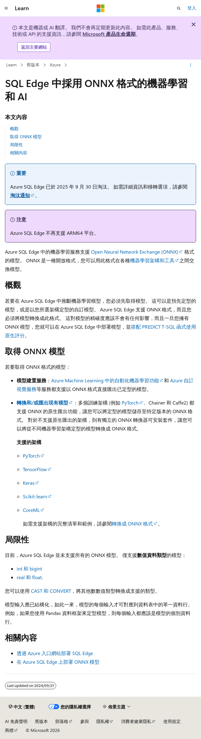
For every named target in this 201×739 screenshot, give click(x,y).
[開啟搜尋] (179, 8)
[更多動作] (190, 65)
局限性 (16, 144)
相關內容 (18, 153)
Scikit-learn (35, 496)
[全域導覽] (6, 8)
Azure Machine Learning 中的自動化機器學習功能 (105, 380)
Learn (11, 65)
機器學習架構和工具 (152, 260)
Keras (29, 483)
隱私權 (102, 721)
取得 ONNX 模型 (26, 136)
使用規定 (172, 721)
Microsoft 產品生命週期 (109, 34)
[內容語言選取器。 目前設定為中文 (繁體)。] (22, 707)
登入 (191, 8)
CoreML (31, 510)
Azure (55, 65)
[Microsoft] (101, 8)
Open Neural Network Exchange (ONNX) (134, 251)
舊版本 (33, 65)
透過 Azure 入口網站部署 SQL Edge (55, 653)
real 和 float (29, 577)
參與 (84, 721)
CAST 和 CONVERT (51, 590)
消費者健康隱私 (136, 721)
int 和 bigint (29, 568)
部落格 (61, 721)
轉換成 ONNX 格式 (132, 523)
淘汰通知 (20, 195)
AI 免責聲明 (16, 721)
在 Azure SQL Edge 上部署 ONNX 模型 (58, 661)
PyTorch (130, 402)
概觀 (14, 128)
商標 (9, 730)
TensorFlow (35, 469)
